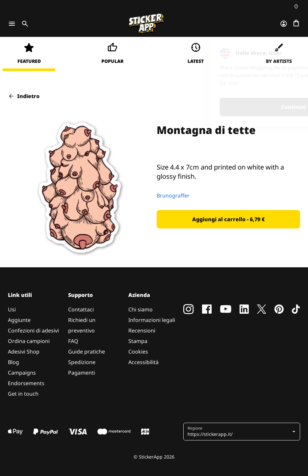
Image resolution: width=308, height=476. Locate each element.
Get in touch (23, 393)
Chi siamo (140, 309)
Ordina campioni (29, 341)
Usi (12, 309)
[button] (228, 219)
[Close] (287, 50)
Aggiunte (19, 320)
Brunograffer (173, 195)
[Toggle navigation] (12, 24)
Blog (13, 362)
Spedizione (81, 362)
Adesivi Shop (23, 351)
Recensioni (141, 330)
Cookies (138, 351)
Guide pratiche (86, 351)
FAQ (73, 341)
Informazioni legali (151, 320)
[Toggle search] (24, 24)
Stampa (137, 341)
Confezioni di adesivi (33, 330)
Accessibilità (143, 362)
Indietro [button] (23, 96)
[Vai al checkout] (296, 23)
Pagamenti (81, 372)
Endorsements (26, 383)
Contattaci (81, 309)
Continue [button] (217, 107)
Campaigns (22, 372)
